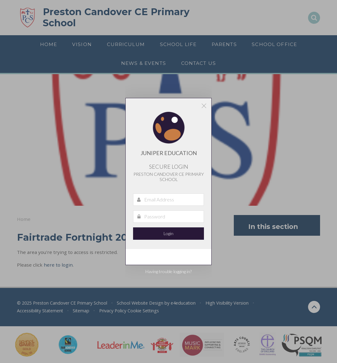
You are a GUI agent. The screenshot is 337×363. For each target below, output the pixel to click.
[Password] (168, 216)
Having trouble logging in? (168, 271)
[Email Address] (168, 199)
